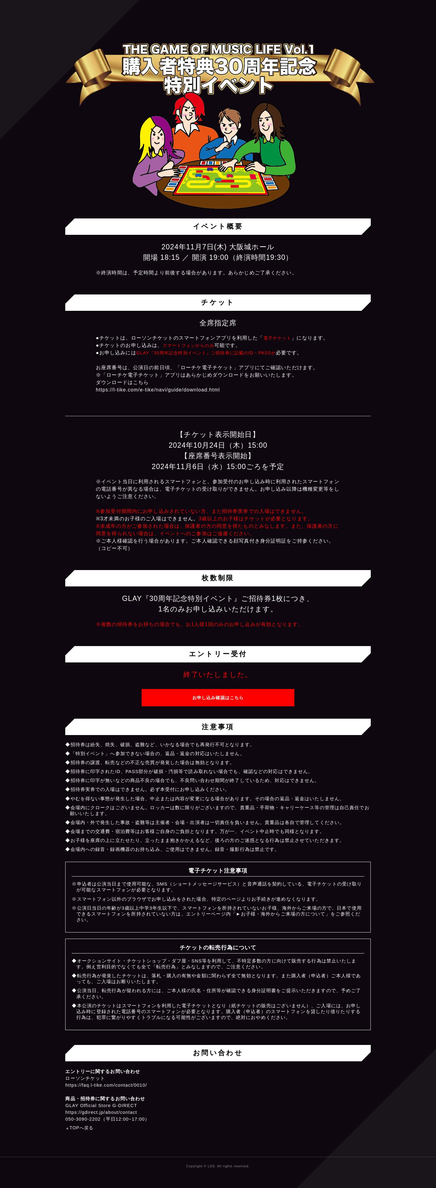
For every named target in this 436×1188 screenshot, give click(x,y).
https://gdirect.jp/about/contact (101, 1112)
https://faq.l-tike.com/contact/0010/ (106, 1085)
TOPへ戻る (81, 1127)
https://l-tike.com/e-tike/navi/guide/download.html (158, 389)
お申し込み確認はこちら (218, 697)
